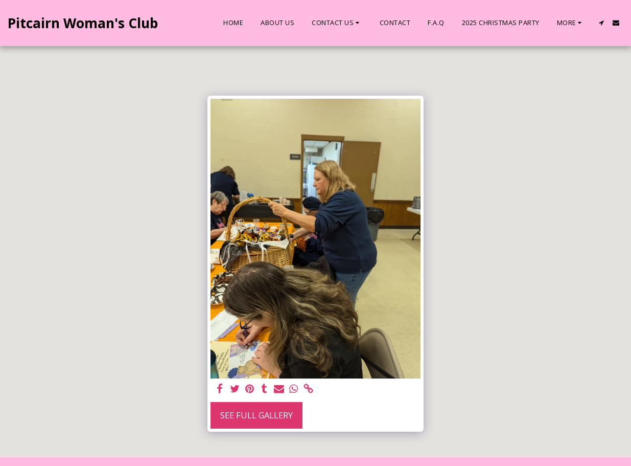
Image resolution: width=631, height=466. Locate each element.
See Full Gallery (256, 415)
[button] (337, 23)
